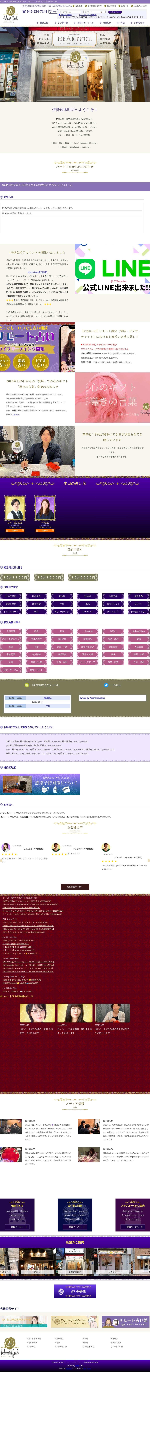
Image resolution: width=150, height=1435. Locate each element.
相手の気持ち (138, 631)
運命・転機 (87, 654)
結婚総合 (87, 639)
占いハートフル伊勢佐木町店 (74, 1362)
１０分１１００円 (15, 577)
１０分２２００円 (83, 577)
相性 (62, 631)
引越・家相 (62, 662)
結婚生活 (113, 647)
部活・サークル (10, 670)
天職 (11, 662)
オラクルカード (10, 611)
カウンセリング (61, 611)
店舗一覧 (124, 6)
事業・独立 (113, 662)
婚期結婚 (62, 639)
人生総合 (138, 647)
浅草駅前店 (59, 1339)
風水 (88, 604)
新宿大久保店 (116, 1343)
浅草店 (85, 1339)
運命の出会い (87, 647)
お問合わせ (139, 23)
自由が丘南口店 (61, 1347)
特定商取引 (111, 6)
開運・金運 (139, 654)
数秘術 (87, 596)
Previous (3, 1264)
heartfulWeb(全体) (140, 6)
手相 (62, 604)
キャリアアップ (87, 662)
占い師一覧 (63, 23)
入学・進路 (139, 662)
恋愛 (36, 631)
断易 (36, 611)
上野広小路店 (32, 1343)
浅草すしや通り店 (34, 1339)
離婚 (139, 639)
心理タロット (113, 604)
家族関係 (10, 654)
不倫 (36, 647)
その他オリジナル (138, 611)
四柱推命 (36, 596)
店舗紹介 (107, 23)
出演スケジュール (86, 23)
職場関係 (62, 654)
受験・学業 (62, 647)
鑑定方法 (44, 23)
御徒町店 (114, 1339)
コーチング (87, 611)
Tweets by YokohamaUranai (92, 698)
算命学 (62, 596)
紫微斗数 (138, 596)
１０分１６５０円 (49, 577)
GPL (84, 1369)
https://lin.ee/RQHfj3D (37, 272)
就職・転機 (36, 662)
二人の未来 (87, 631)
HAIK (77, 1366)
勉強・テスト (36, 670)
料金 (123, 23)
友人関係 (36, 654)
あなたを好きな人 (10, 639)
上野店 (57, 1343)
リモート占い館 (117, 1347)
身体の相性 (36, 639)
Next (146, 1264)
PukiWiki (69, 1369)
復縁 (11, 647)
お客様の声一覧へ (75, 887)
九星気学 (113, 596)
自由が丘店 (31, 1347)
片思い (113, 631)
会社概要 (78, 6)
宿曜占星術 (11, 604)
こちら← (16, 414)
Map (54, 11)
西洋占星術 (11, 596)
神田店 (85, 1343)
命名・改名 (113, 639)
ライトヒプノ (113, 611)
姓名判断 (36, 604)
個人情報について (95, 6)
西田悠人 (48, 698)
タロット (138, 604)
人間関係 (10, 631)
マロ (48, 706)
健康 (113, 654)
